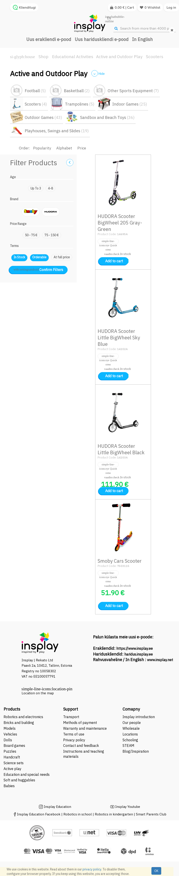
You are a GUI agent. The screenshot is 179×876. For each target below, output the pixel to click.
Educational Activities (72, 56)
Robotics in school (77, 814)
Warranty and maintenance (85, 728)
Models (10, 728)
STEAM (128, 745)
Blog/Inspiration (136, 751)
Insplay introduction (139, 717)
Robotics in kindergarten (114, 814)
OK (156, 871)
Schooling (130, 740)
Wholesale (131, 728)
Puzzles (10, 751)
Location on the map (38, 693)
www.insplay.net (160, 660)
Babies (9, 786)
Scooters (154, 56)
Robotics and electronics (23, 717)
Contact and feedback (81, 745)
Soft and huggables (19, 780)
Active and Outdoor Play (119, 56)
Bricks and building (19, 722)
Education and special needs (27, 774)
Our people (132, 722)
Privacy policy (74, 740)
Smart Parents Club (151, 814)
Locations (130, 734)
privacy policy (91, 869)
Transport (71, 717)
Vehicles (10, 734)
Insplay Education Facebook (38, 814)
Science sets (14, 763)
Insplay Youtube (127, 807)
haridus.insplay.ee (138, 654)
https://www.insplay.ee (134, 648)
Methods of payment (80, 722)
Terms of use (73, 734)
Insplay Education (57, 807)
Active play (12, 768)
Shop (43, 56)
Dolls (8, 740)
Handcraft (12, 757)
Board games (14, 745)
